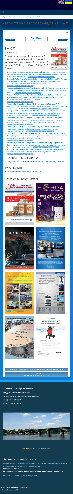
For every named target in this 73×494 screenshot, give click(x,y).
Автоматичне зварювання (28, 17)
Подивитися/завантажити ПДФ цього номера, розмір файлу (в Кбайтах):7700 (36, 369)
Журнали (16, 17)
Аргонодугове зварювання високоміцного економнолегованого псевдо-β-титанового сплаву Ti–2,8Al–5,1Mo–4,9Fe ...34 (37, 106)
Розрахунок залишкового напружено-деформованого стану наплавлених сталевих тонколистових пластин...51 (33, 129)
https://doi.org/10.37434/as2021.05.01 (41, 77)
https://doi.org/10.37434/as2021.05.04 (20, 102)
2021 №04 (10, 39)
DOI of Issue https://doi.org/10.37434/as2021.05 (36, 38)
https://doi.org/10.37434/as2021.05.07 (20, 124)
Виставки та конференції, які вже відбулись (20, 475)
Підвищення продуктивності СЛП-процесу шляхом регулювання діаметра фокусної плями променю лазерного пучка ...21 (37, 90)
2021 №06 (63, 39)
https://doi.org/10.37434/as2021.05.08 (40, 131)
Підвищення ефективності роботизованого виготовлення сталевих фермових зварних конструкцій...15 (37, 81)
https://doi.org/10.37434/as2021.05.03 (28, 93)
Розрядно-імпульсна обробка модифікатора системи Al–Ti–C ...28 (36, 97)
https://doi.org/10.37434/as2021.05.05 (45, 108)
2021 (38, 17)
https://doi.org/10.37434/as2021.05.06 (45, 115)
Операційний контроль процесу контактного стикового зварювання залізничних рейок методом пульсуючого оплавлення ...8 (36, 74)
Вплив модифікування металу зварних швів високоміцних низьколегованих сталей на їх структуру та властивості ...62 (37, 145)
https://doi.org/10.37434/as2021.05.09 (20, 140)
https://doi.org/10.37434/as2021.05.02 (20, 86)
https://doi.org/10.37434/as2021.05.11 (20, 154)
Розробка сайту (10, 490)
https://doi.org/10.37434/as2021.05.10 (46, 147)
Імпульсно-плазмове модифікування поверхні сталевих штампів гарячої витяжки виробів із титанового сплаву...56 (37, 136)
